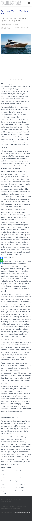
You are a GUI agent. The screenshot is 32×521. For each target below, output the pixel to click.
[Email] (1, 263)
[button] (3, 56)
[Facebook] (1, 258)
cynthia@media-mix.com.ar (22, 512)
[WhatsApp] (1, 260)
